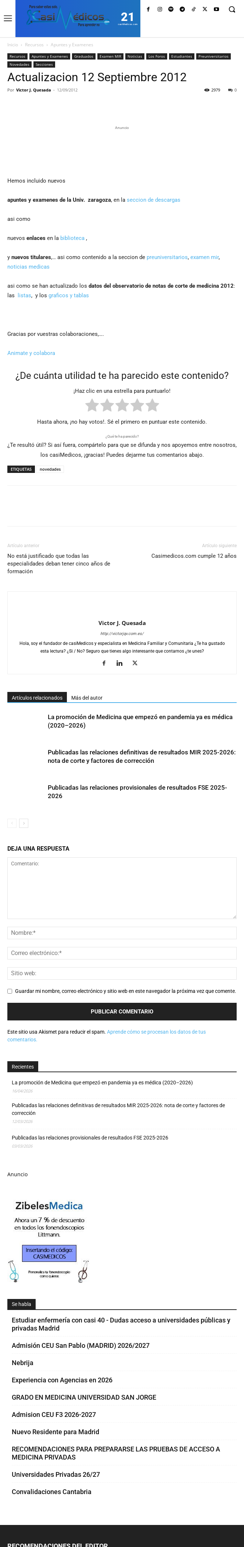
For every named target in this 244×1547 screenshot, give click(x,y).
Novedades (19, 64)
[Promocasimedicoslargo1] (122, 150)
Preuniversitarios (213, 56)
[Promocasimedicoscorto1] (49, 1281)
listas (24, 295)
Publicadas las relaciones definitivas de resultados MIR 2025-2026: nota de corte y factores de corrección (118, 1109)
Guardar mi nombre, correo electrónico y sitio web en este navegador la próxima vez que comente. (125, 991)
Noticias (135, 56)
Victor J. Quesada (33, 90)
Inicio (12, 45)
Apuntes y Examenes (72, 45)
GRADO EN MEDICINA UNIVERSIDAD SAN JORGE (84, 1397)
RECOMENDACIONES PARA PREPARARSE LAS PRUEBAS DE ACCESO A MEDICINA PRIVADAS (116, 1453)
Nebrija (22, 1363)
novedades (50, 469)
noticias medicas (28, 266)
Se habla (21, 1304)
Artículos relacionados (37, 698)
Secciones (44, 64)
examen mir (204, 257)
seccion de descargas (153, 200)
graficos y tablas (69, 295)
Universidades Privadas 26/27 (56, 1474)
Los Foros (156, 56)
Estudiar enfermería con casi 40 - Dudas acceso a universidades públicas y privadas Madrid (121, 1324)
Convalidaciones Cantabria (52, 1492)
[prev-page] (12, 823)
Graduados (83, 56)
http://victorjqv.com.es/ (122, 633)
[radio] (92, 406)
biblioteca (72, 238)
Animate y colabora (31, 353)
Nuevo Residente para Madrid (55, 1432)
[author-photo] (122, 611)
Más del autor (87, 698)
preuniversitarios (167, 257)
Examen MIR (110, 56)
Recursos (34, 45)
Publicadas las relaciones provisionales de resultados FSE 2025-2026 (90, 1138)
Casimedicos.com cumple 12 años (194, 556)
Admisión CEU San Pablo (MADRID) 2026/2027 (81, 1345)
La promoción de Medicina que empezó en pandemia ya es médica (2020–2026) (102, 1082)
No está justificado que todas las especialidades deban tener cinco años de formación (58, 564)
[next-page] (23, 823)
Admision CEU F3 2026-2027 (54, 1414)
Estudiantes (181, 56)
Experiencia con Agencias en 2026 (62, 1380)
